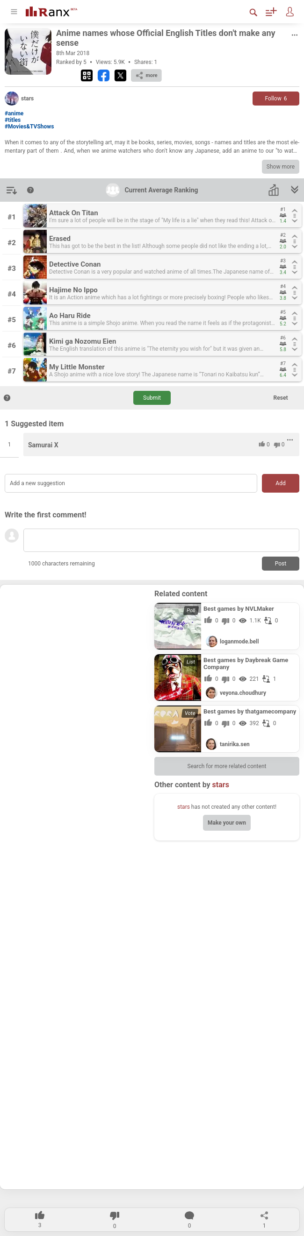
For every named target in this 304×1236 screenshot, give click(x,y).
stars (183, 807)
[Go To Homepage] (51, 10)
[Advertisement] (77, 647)
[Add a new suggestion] (131, 483)
